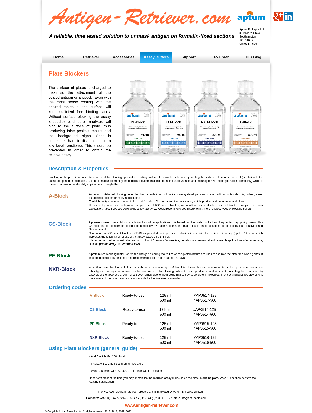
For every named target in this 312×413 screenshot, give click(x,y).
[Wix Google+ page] (278, 16)
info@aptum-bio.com (194, 398)
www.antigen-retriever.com (151, 405)
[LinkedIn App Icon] (288, 16)
